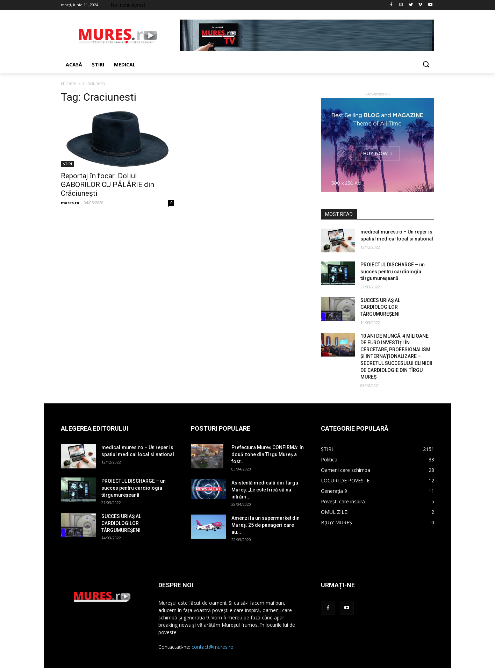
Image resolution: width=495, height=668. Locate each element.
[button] (425, 64)
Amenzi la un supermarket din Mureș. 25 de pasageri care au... (265, 525)
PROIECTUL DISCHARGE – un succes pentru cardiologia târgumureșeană (392, 271)
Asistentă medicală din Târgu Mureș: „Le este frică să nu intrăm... (264, 490)
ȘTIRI (67, 163)
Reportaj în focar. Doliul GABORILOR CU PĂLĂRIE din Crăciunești (107, 184)
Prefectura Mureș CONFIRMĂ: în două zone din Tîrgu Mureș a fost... (267, 454)
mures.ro (70, 202)
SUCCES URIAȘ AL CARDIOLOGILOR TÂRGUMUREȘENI (380, 307)
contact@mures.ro (213, 647)
